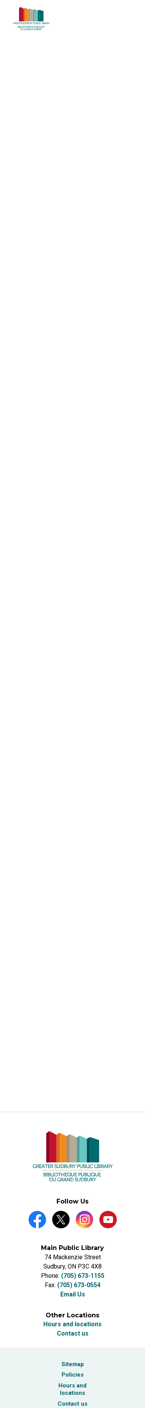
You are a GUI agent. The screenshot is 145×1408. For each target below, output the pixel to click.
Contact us (73, 1333)
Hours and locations (72, 1324)
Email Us (72, 1294)
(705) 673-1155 (82, 1275)
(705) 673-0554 (79, 1285)
